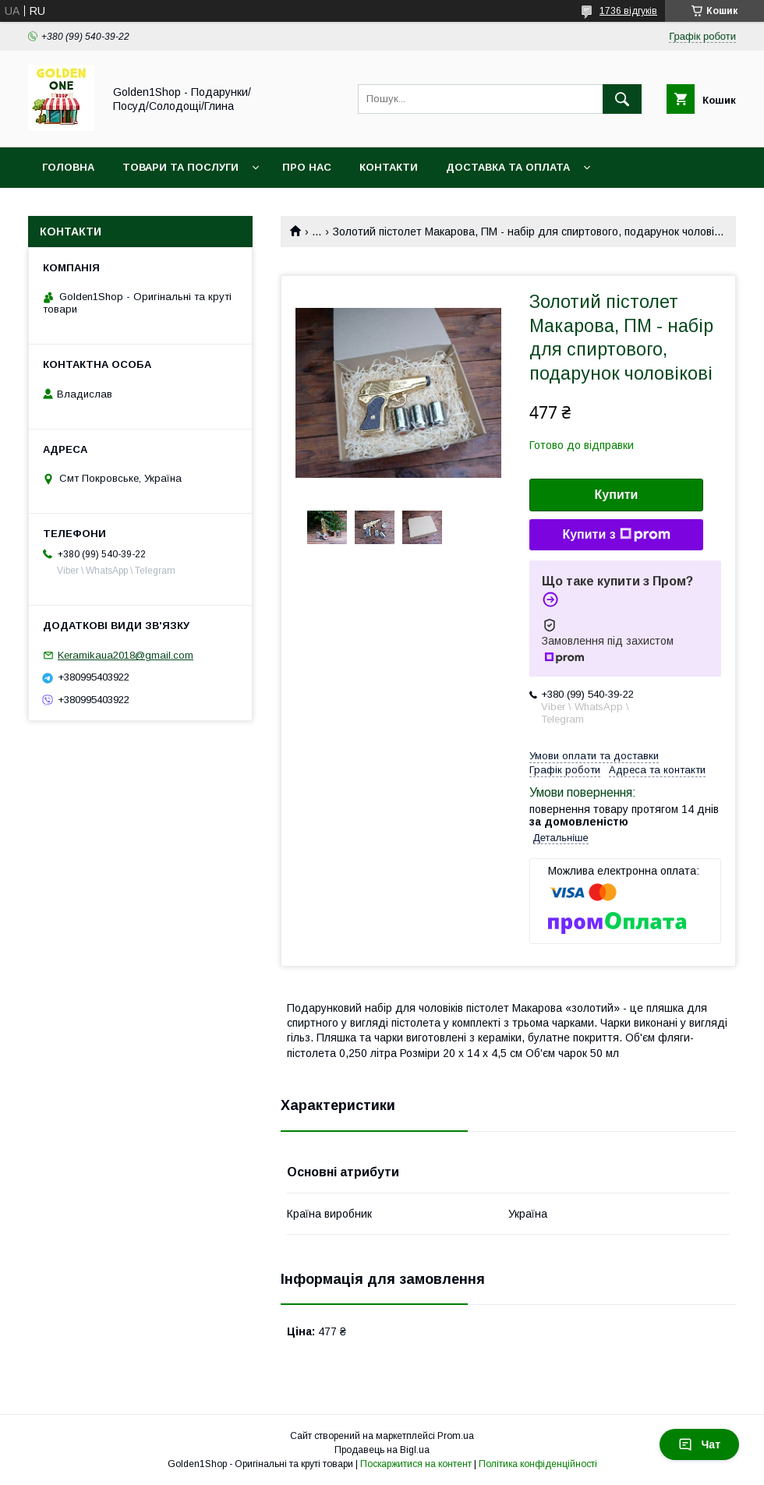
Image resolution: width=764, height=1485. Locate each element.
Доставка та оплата (508, 167)
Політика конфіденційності (538, 1463)
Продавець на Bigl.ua (382, 1449)
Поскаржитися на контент (416, 1463)
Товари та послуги (180, 167)
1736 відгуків (628, 10)
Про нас (306, 167)
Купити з (616, 535)
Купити (616, 494)
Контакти (388, 167)
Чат (699, 1444)
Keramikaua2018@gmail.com (125, 655)
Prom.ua (455, 1435)
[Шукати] (622, 99)
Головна (68, 167)
